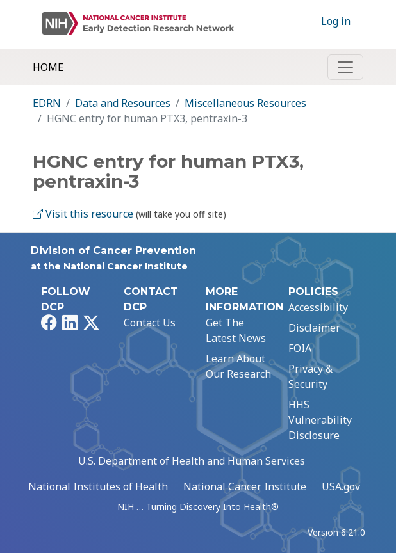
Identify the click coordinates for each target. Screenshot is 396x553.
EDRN (47, 103)
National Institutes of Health (98, 486)
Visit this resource (83, 214)
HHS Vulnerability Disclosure (320, 419)
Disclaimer (314, 328)
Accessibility (318, 307)
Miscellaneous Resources (245, 103)
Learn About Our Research (238, 366)
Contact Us (150, 323)
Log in (336, 21)
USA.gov (341, 486)
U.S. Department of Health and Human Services (191, 461)
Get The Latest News (236, 330)
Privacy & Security (310, 376)
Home (48, 67)
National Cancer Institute (244, 486)
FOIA (299, 348)
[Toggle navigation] (345, 67)
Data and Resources (122, 103)
